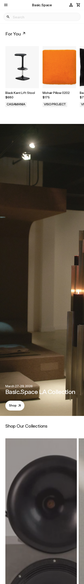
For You (15, 33)
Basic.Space (42, 5)
